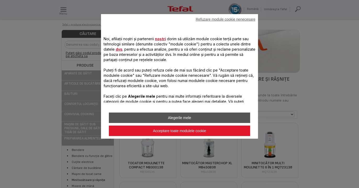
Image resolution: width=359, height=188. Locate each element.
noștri (160, 39)
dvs (119, 49)
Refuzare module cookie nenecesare (225, 19)
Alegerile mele (179, 118)
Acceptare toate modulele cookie (179, 131)
